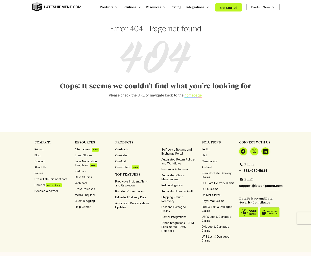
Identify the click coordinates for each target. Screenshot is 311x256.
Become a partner (46, 191)
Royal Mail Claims (213, 201)
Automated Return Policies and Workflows (178, 161)
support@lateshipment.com (261, 186)
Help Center (83, 206)
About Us (40, 167)
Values (39, 173)
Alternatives (87, 149)
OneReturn (122, 155)
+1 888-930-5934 (253, 171)
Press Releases (85, 189)
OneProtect (127, 167)
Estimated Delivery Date (130, 197)
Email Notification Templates (86, 163)
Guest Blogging (85, 201)
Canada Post (210, 161)
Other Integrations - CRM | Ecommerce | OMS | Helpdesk (178, 226)
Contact (40, 161)
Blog (37, 155)
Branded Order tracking (130, 191)
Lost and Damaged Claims (173, 209)
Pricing (39, 149)
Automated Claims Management (173, 177)
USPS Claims (210, 189)
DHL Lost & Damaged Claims (215, 228)
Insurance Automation (175, 169)
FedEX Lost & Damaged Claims (217, 208)
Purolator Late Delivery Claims (217, 175)
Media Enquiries (85, 195)
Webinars (81, 183)
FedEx (206, 149)
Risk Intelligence (172, 185)
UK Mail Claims (211, 195)
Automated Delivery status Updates (132, 205)
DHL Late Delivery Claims (218, 183)
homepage (193, 95)
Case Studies (83, 177)
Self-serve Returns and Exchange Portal (176, 151)
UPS (204, 155)
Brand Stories (83, 155)
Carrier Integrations (173, 217)
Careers (48, 185)
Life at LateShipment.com (51, 179)
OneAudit (121, 161)
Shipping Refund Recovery (172, 199)
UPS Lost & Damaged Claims (215, 238)
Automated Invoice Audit (177, 191)
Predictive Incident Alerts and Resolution (131, 183)
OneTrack (121, 149)
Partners (80, 171)
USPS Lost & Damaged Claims (216, 218)
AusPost (207, 167)
